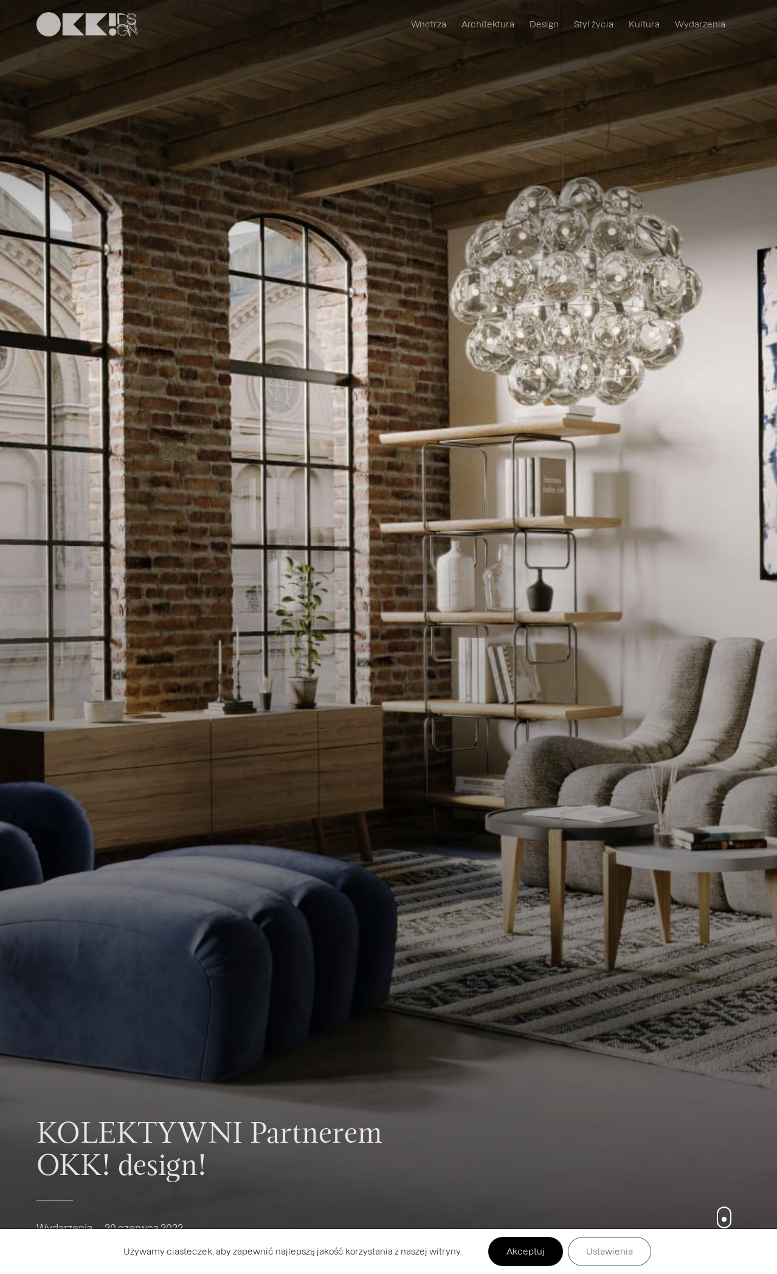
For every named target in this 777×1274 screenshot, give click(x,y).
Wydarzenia (700, 24)
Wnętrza (428, 24)
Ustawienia (609, 1251)
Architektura (487, 24)
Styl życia (593, 24)
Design (544, 24)
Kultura (644, 24)
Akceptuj (525, 1251)
